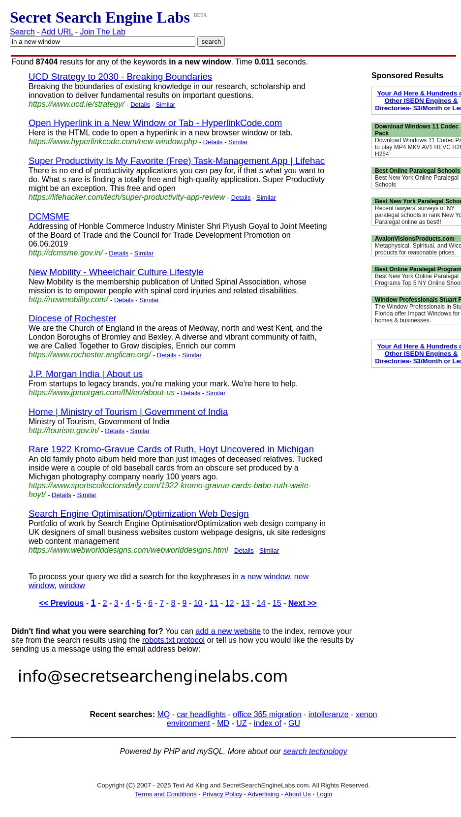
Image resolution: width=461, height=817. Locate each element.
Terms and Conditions (166, 794)
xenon (366, 714)
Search (22, 32)
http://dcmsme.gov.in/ (66, 253)
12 (229, 603)
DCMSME (49, 216)
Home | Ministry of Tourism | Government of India (128, 412)
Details (140, 104)
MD (223, 723)
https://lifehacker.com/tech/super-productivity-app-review (127, 197)
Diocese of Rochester (73, 318)
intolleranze (328, 714)
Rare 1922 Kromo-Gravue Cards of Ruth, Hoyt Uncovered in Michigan (171, 449)
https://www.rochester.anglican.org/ (90, 354)
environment (188, 723)
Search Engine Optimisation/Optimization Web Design (139, 513)
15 (277, 603)
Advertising (263, 794)
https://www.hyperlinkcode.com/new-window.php (113, 141)
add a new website (228, 631)
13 (245, 603)
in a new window (261, 576)
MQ (163, 714)
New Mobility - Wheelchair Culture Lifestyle (116, 272)
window (72, 585)
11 (214, 603)
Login (324, 794)
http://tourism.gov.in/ (64, 430)
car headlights (201, 714)
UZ (241, 723)
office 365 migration (267, 714)
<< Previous (61, 603)
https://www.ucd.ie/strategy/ (76, 104)
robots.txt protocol (173, 640)
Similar (165, 104)
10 (198, 603)
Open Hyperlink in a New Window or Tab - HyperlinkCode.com (155, 123)
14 (261, 603)
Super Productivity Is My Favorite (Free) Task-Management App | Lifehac (177, 161)
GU (294, 723)
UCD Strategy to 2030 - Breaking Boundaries (120, 76)
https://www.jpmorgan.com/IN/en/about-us (102, 392)
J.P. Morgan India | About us (86, 374)
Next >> (302, 603)
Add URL (57, 32)
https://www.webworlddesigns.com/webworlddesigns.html (128, 550)
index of (267, 723)
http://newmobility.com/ (68, 299)
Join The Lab (102, 32)
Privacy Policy (222, 794)
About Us (297, 794)
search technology (315, 751)
